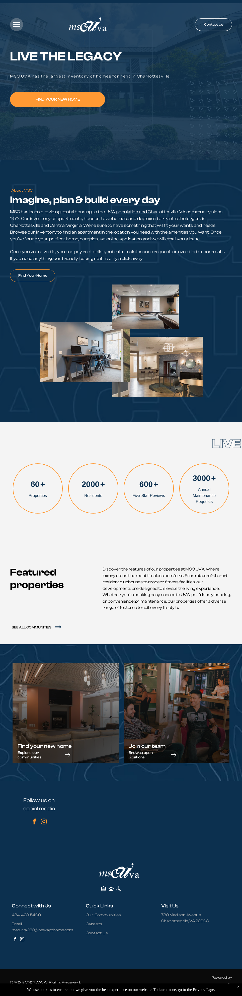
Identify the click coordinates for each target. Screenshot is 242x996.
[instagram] (43, 822)
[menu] (16, 24)
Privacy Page (203, 989)
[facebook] (34, 822)
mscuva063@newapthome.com (42, 930)
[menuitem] (106, 915)
